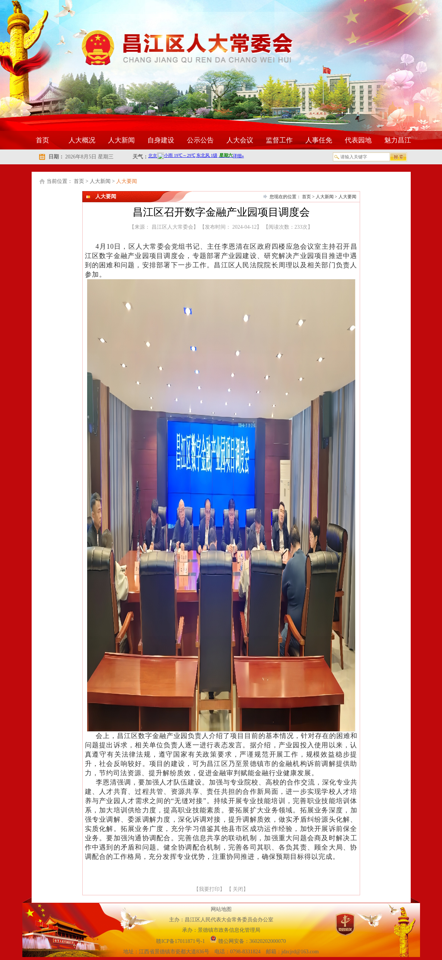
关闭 (238, 889)
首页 (42, 140)
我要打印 (209, 889)
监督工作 (279, 140)
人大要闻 (126, 181)
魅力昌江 (397, 140)
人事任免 (318, 140)
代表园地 (358, 140)
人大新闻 (121, 140)
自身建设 (160, 140)
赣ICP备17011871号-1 (181, 941)
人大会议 (239, 140)
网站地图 (221, 909)
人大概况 (82, 140)
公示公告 (200, 140)
